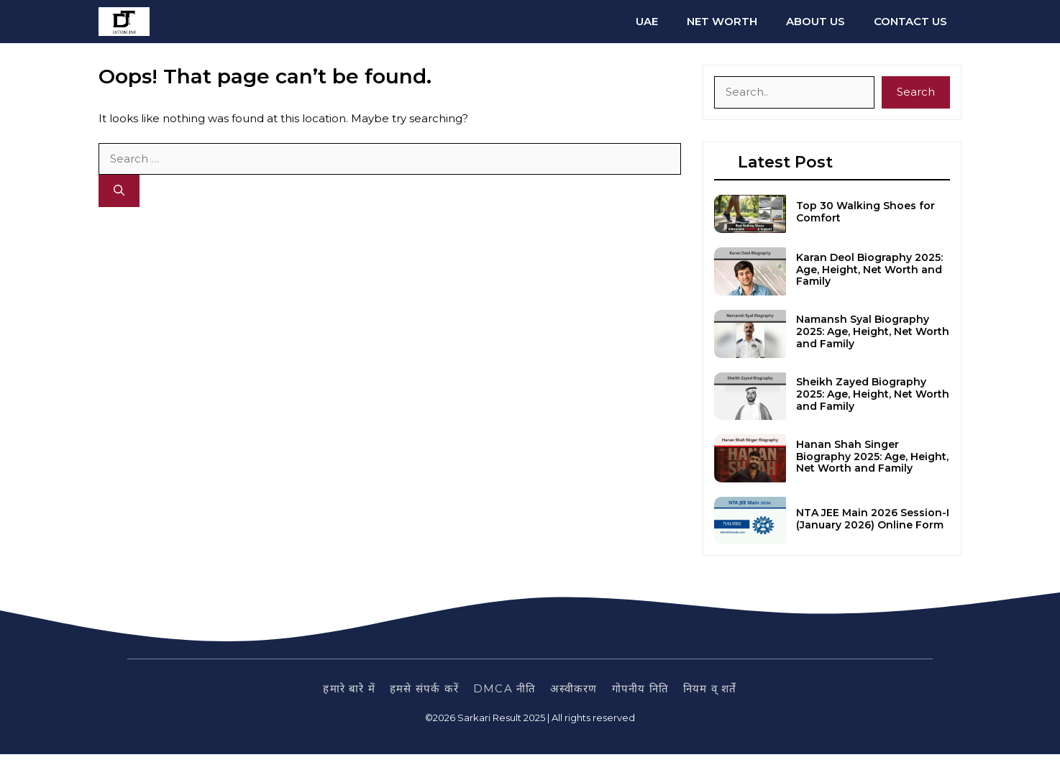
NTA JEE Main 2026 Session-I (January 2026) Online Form (872, 518)
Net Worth (722, 21)
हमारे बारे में (349, 688)
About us (815, 21)
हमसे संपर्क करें (424, 688)
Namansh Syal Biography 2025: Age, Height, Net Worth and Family (872, 331)
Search (916, 91)
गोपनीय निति (640, 688)
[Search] (119, 191)
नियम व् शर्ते (710, 688)
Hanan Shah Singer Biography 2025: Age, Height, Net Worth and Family (872, 456)
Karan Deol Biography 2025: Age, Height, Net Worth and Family (869, 269)
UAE (647, 21)
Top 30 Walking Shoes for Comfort (865, 211)
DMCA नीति (504, 688)
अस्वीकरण (573, 688)
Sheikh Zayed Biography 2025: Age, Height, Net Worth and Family (872, 394)
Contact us (910, 21)
